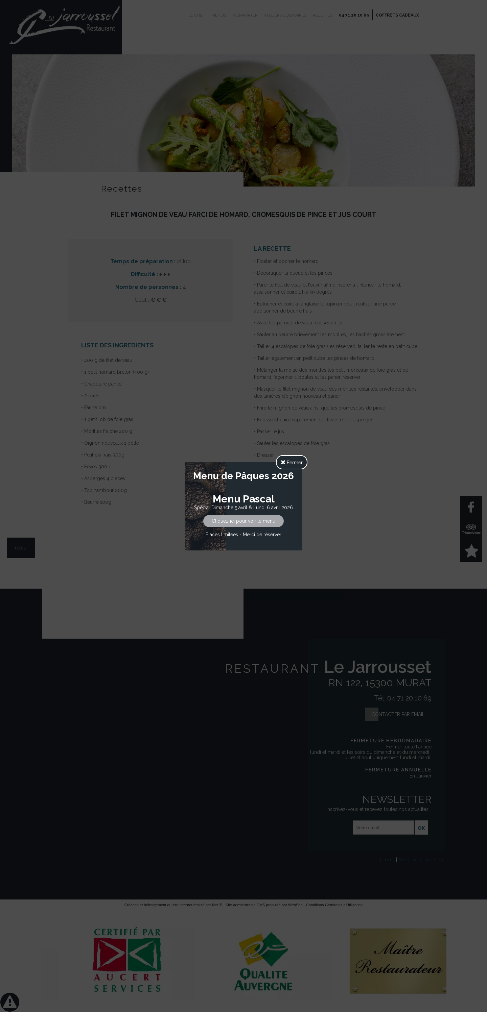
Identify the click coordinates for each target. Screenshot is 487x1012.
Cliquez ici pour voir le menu (243, 521)
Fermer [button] (292, 462)
